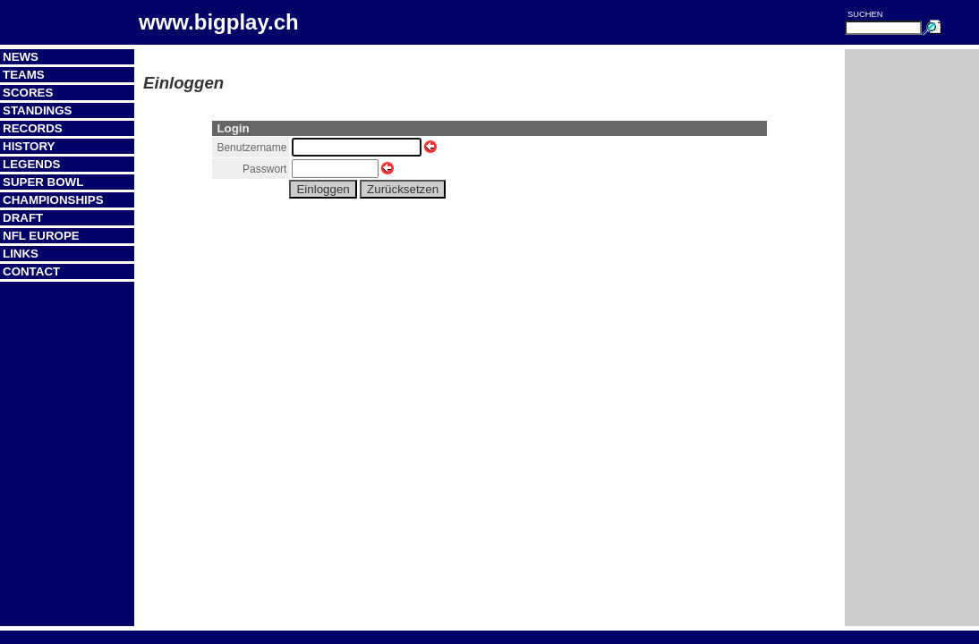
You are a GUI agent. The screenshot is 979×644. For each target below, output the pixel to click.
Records (33, 128)
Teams (24, 74)
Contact (31, 271)
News (20, 57)
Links (20, 253)
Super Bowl (43, 182)
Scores (28, 92)
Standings (37, 110)
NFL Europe (41, 235)
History (29, 146)
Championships (53, 200)
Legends (31, 164)
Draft (23, 218)
